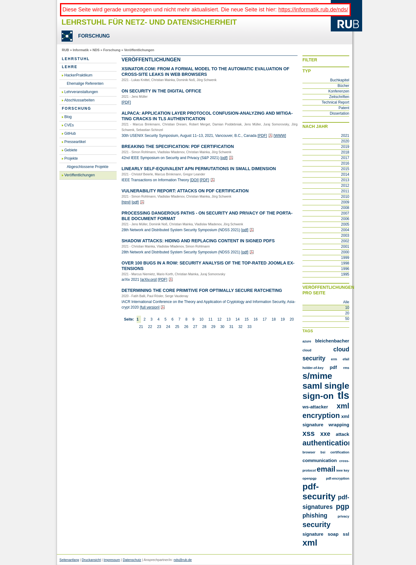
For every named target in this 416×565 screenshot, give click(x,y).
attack (342, 434)
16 (256, 319)
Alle (346, 302)
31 (231, 327)
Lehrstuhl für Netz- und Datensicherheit (149, 22)
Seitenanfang (69, 560)
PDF (333, 367)
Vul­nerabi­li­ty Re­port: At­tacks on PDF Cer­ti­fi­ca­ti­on (185, 190)
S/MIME (317, 376)
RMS (346, 368)
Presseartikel (75, 142)
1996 (345, 269)
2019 (345, 147)
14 (237, 319)
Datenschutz (132, 560)
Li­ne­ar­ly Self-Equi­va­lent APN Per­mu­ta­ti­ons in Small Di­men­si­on (199, 168)
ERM (334, 359)
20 (292, 319)
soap (333, 534)
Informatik (81, 50)
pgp (342, 506)
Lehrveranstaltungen (81, 92)
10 (201, 319)
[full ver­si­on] (149, 307)
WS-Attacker (315, 406)
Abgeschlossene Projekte (87, 167)
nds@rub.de (183, 560)
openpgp (309, 478)
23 (159, 327)
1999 (345, 258)
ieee (339, 470)
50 (347, 319)
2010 (345, 196)
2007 (345, 213)
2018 (345, 152)
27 (195, 327)
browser (308, 452)
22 (150, 327)
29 (213, 327)
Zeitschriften (339, 97)
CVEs (69, 125)
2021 (345, 135)
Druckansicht (91, 560)
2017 (345, 158)
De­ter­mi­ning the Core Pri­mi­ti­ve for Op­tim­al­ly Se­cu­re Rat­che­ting (202, 290)
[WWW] (280, 135)
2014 (345, 174)
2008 (345, 208)
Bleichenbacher (332, 340)
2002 (345, 241)
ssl (346, 534)
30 (222, 327)
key (346, 470)
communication (319, 460)
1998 (345, 263)
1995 (345, 274)
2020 (345, 141)
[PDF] (126, 102)
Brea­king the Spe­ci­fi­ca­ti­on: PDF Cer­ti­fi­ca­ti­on (178, 146)
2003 (345, 235)
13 (228, 319)
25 (177, 327)
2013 (345, 180)
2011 (345, 191)
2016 (345, 163)
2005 (345, 224)
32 (240, 327)
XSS (308, 433)
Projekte (71, 158)
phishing (314, 515)
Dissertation (339, 113)
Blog (68, 117)
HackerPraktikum (78, 75)
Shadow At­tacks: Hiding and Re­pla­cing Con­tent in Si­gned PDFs (198, 240)
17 (264, 319)
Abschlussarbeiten (79, 100)
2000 (345, 252)
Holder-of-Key (312, 368)
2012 (345, 185)
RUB (65, 50)
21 (141, 327)
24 (168, 327)
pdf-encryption (337, 478)
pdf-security (319, 491)
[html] (126, 202)
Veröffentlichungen (139, 50)
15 (247, 319)
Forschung (111, 50)
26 (186, 327)
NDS (96, 50)
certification (339, 452)
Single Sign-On (325, 391)
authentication (327, 443)
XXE (325, 433)
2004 (345, 230)
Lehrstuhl (76, 59)
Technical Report (335, 102)
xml (309, 542)
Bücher (343, 86)
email (326, 469)
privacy (343, 516)
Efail (345, 359)
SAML (312, 386)
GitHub (70, 133)
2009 (345, 202)
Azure (306, 341)
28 (204, 327)
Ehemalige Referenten (85, 83)
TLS (343, 395)
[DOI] (194, 180)
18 (274, 319)
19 (283, 319)
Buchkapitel (339, 80)
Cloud (306, 350)
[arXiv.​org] (148, 279)
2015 (345, 169)
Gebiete (70, 150)
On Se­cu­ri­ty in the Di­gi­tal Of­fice (161, 90)
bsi (323, 452)
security (316, 524)
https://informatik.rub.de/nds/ (313, 9)
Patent (343, 108)
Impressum (112, 560)
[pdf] (223, 158)
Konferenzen (338, 91)
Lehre (70, 67)
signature (312, 534)
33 (249, 327)
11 (210, 319)
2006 (345, 219)
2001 (345, 246)
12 (220, 319)
